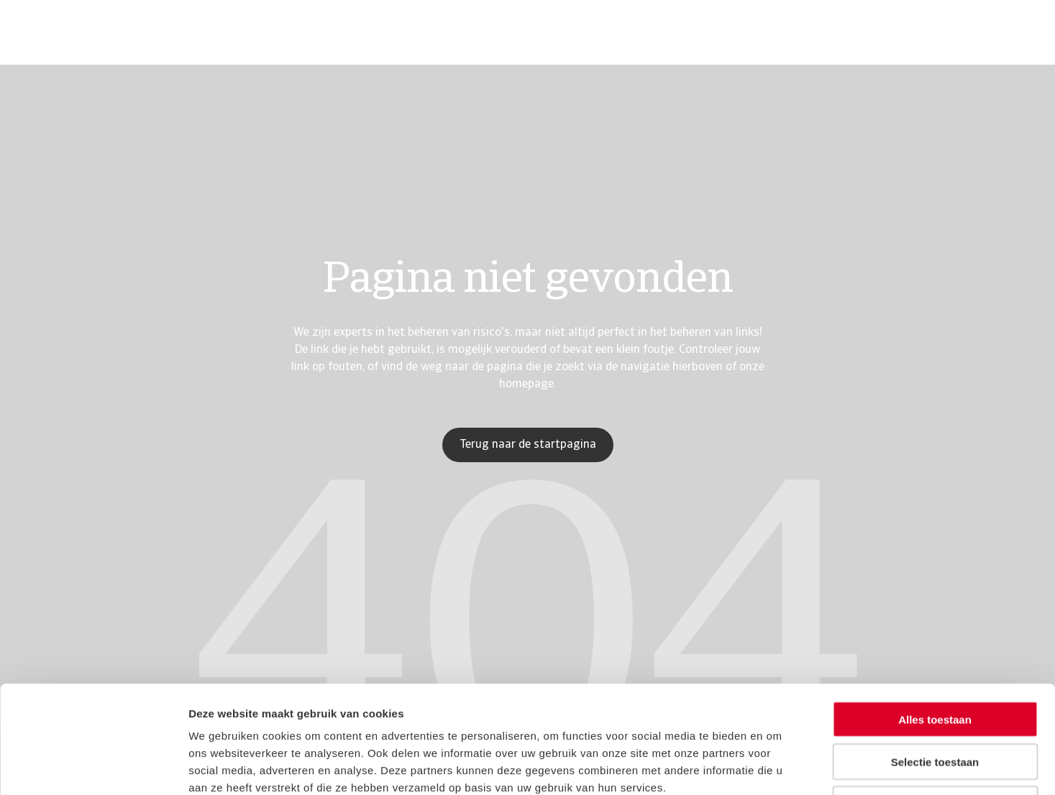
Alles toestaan (935, 618)
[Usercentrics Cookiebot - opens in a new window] (93, 767)
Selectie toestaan (935, 661)
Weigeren (934, 703)
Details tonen (777, 766)
